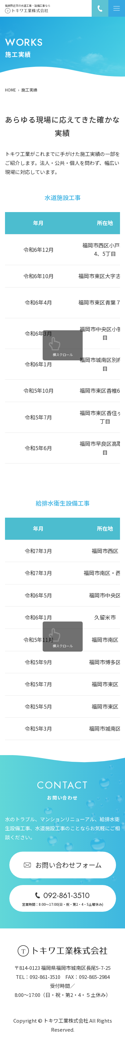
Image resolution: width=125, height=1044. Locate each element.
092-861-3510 (45, 976)
